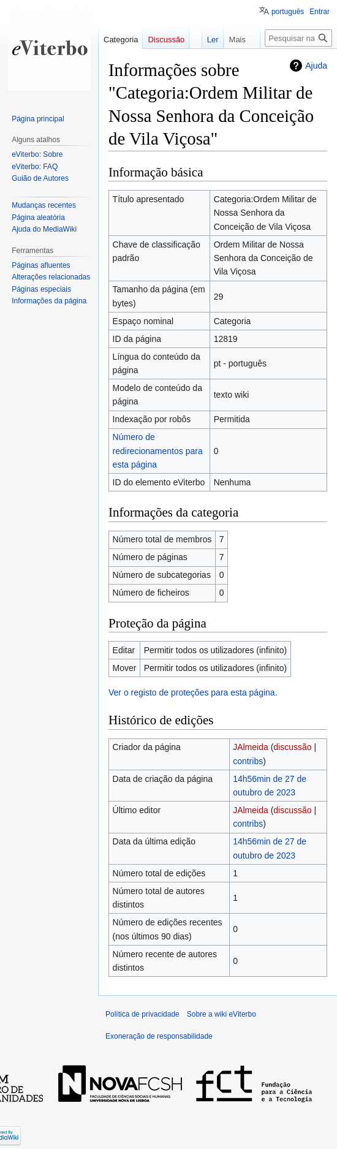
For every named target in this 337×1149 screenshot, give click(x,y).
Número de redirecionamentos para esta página (158, 450)
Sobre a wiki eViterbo (221, 1014)
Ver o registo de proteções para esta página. (193, 692)
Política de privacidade (142, 1014)
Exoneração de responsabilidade (159, 1036)
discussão (292, 747)
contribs (248, 761)
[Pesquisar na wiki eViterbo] (298, 38)
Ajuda (316, 65)
